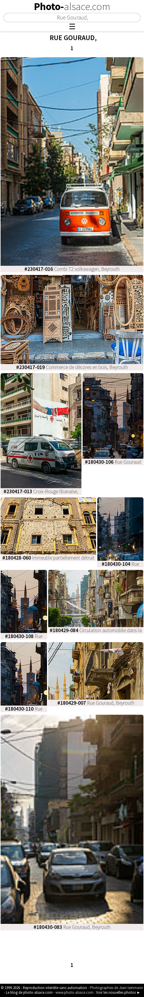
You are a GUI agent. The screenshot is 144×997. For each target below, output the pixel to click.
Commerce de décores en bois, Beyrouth (72, 367)
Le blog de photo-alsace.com (29, 992)
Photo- (72, 6)
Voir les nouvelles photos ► (118, 992)
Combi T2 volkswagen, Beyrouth (72, 269)
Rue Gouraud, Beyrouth (95, 703)
